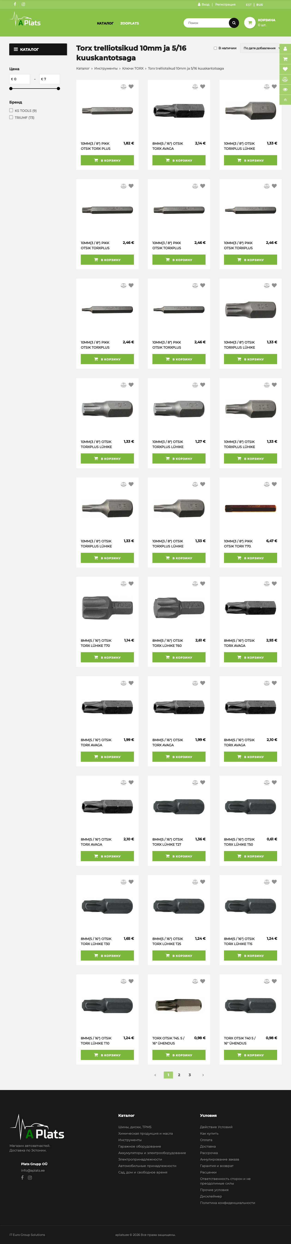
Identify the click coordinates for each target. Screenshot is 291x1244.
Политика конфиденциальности (227, 1203)
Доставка (208, 1146)
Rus (259, 4)
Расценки (208, 1172)
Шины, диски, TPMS (135, 1127)
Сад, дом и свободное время (142, 1172)
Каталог (105, 23)
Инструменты (106, 68)
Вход (203, 4)
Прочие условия (214, 1190)
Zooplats (129, 23)
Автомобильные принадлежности (147, 1166)
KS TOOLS (26, 111)
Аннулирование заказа (219, 1159)
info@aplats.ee (33, 1170)
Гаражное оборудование (139, 1146)
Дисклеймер (211, 1196)
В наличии (227, 48)
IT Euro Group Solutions (27, 1235)
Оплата (206, 1140)
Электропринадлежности (140, 1159)
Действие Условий (216, 1127)
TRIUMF (24, 118)
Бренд (15, 102)
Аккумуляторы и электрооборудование (152, 1153)
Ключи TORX (132, 68)
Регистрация (225, 4)
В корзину (107, 160)
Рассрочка (209, 1153)
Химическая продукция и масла (145, 1133)
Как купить (209, 1133)
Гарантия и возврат (216, 1166)
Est (249, 4)
